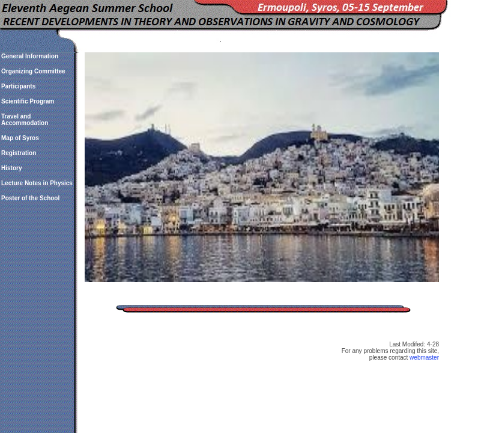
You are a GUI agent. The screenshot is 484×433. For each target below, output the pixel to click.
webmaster (424, 357)
